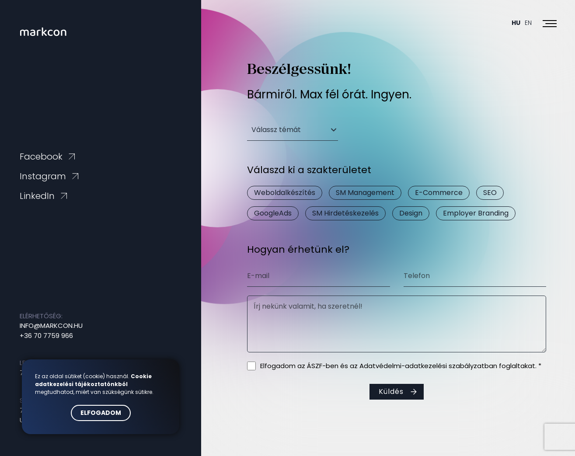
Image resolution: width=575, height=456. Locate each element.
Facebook (41, 156)
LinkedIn (37, 196)
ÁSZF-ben (322, 365)
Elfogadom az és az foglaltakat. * (400, 365)
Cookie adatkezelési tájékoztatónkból (93, 380)
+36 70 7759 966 (46, 335)
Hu (516, 22)
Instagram (43, 176)
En (528, 22)
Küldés (391, 391)
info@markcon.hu (51, 325)
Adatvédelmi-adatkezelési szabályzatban (428, 365)
